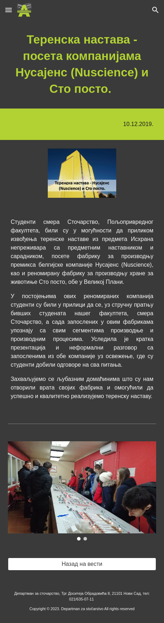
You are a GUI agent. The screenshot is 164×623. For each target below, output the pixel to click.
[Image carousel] (82, 491)
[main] (82, 64)
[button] (8, 10)
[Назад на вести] (82, 564)
